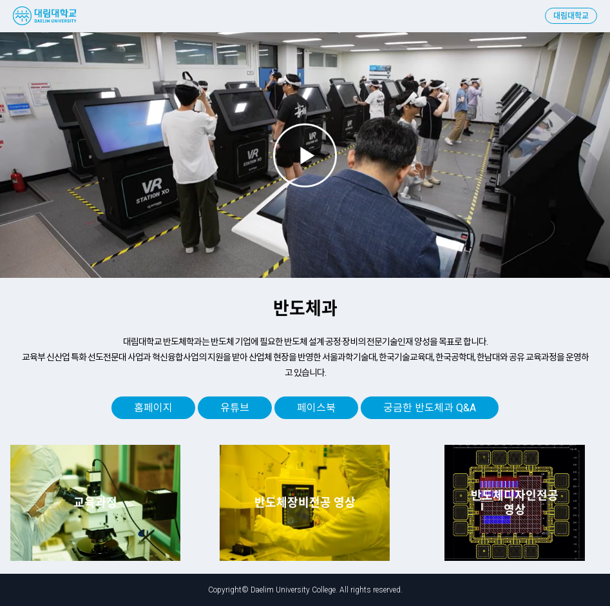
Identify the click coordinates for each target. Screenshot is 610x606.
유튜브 (234, 408)
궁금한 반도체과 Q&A (429, 408)
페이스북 (316, 408)
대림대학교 (571, 16)
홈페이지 (153, 408)
